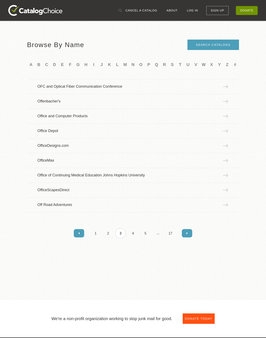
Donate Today (198, 318)
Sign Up (217, 10)
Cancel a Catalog (141, 10)
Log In (192, 10)
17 (170, 233)
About (171, 10)
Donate (246, 10)
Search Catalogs (213, 44)
